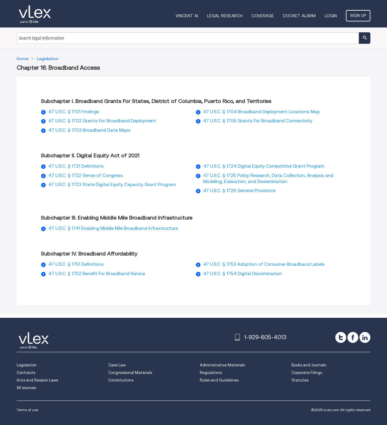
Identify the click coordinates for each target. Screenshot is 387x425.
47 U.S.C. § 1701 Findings (73, 111)
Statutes (299, 380)
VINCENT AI (187, 15)
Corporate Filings (306, 372)
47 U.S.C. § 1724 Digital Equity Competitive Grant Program (263, 166)
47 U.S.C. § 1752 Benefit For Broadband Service (96, 273)
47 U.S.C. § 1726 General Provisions (239, 190)
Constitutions (120, 380)
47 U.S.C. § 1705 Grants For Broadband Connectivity (257, 120)
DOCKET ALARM (299, 15)
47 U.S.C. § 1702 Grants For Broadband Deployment (102, 120)
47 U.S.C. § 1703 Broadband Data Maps (89, 130)
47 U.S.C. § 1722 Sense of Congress (85, 175)
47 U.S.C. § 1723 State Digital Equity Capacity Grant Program (112, 184)
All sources (26, 387)
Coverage (263, 15)
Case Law (117, 365)
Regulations (211, 372)
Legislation (27, 365)
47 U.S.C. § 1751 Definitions (76, 264)
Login (331, 15)
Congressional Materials (130, 372)
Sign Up (358, 15)
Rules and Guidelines (219, 380)
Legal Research (224, 15)
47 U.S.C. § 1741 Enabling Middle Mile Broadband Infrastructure (113, 228)
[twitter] (340, 337)
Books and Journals (308, 365)
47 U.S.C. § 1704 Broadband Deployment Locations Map (261, 111)
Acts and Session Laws (37, 380)
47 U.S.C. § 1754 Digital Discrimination (242, 273)
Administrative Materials (222, 365)
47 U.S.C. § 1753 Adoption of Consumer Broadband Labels (264, 264)
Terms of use (27, 410)
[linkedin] (364, 337)
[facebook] (352, 337)
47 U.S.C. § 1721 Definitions (76, 166)
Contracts (26, 372)
